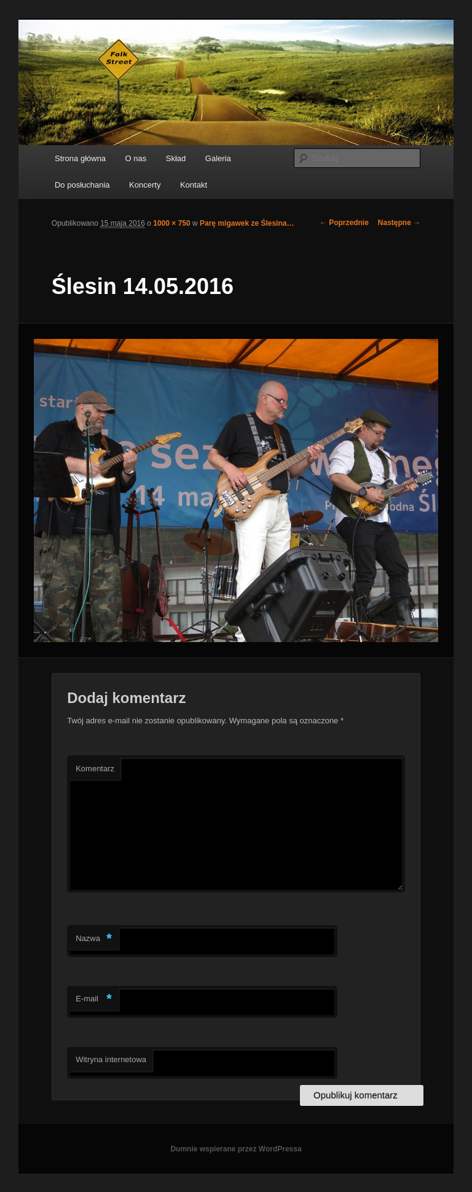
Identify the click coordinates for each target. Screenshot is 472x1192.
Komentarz (95, 768)
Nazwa (94, 939)
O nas (136, 158)
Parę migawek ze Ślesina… (247, 223)
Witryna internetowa (111, 1059)
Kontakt (193, 184)
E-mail (94, 999)
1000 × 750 (171, 223)
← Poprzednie (344, 222)
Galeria (218, 158)
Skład (176, 158)
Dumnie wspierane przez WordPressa (235, 1149)
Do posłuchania (82, 184)
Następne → (399, 222)
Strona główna (80, 158)
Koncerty (144, 184)
